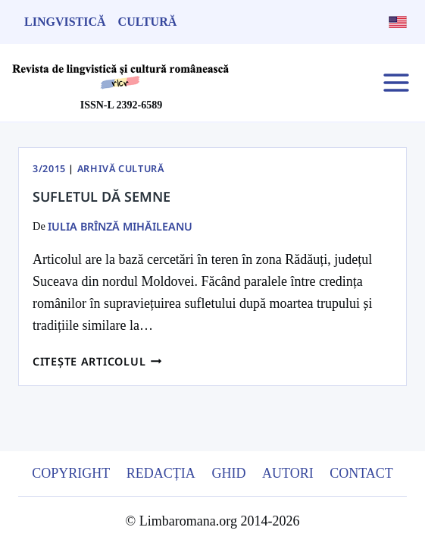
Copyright (71, 473)
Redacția (161, 473)
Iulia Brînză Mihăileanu (120, 226)
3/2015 (49, 168)
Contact (361, 473)
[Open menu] (395, 82)
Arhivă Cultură (120, 168)
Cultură (147, 21)
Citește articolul (97, 361)
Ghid (228, 473)
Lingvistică (65, 21)
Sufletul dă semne (101, 196)
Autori (288, 473)
